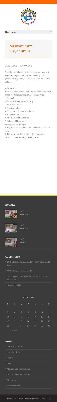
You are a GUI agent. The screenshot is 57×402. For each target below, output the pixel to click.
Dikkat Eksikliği (14, 285)
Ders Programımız (15, 346)
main (9, 363)
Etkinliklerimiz (13, 352)
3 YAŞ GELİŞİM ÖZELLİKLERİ (19, 270)
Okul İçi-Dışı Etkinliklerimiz (19, 374)
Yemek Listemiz (13, 385)
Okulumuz (11, 380)
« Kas (14, 330)
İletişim (10, 357)
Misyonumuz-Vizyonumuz (18, 368)
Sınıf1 (21, 211)
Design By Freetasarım (42, 398)
